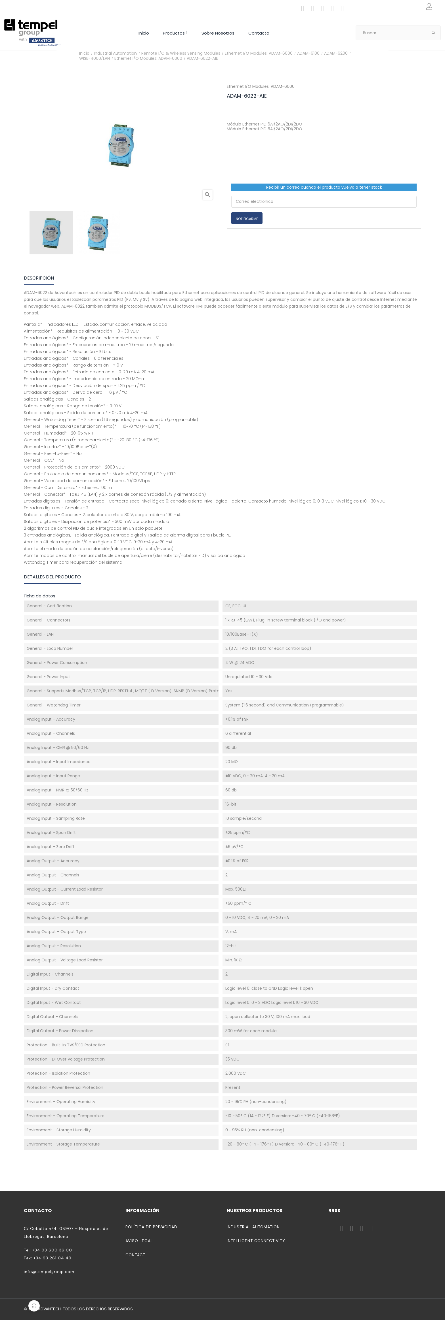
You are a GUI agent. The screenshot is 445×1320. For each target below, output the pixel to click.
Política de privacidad (151, 1226)
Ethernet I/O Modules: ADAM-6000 (261, 86)
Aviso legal (139, 1240)
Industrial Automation (253, 1226)
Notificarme (247, 218)
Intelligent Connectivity (256, 1240)
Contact (135, 1254)
